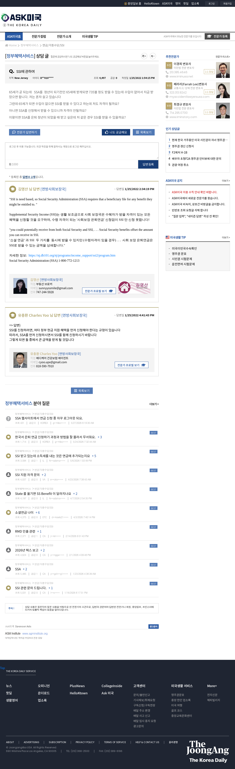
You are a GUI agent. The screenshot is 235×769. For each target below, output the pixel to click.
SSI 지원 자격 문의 (27, 474)
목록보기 (143, 132)
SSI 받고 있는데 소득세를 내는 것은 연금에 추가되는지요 (52, 455)
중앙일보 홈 (132, 3)
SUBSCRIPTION (58, 742)
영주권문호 (177, 695)
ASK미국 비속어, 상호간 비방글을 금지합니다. (198, 204)
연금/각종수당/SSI (53, 45)
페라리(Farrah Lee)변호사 (190, 84)
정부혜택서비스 (29, 45)
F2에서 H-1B (179, 152)
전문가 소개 (64, 36)
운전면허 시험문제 (183, 264)
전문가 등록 (217, 36)
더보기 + (154, 404)
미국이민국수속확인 (184, 248)
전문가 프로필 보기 (99, 291)
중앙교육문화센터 (181, 716)
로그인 (211, 3)
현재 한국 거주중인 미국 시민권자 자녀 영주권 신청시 (202, 140)
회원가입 (228, 3)
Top (2, 668)
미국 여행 (176, 705)
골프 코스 (176, 710)
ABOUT (10, 742)
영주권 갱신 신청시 (183, 146)
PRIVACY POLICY (85, 742)
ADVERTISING (32, 742)
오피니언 (44, 685)
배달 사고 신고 (141, 716)
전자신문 (212, 695)
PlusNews (77, 685)
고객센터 (139, 685)
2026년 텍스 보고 (26, 550)
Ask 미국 (108, 693)
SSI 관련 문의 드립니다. (30, 587)
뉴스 (9, 685)
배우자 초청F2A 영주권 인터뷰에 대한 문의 (196, 159)
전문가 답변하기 (24, 132)
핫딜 (186, 3)
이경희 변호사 (182, 64)
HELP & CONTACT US (148, 742)
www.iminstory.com (181, 117)
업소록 (195, 3)
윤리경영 (173, 742)
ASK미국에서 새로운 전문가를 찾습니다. (195, 198)
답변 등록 (148, 164)
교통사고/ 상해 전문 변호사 (188, 88)
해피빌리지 (213, 700)
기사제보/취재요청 (144, 700)
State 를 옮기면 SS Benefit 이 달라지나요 (43, 493)
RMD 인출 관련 (25, 531)
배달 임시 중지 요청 (144, 721)
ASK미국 (167, 3)
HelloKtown (151, 3)
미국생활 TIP (90, 36)
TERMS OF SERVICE (115, 742)
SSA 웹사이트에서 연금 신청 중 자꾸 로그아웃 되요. (49, 418)
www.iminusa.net (179, 76)
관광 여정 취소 (180, 165)
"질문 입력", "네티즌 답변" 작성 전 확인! (195, 216)
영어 (178, 3)
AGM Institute (12, 633)
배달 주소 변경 (141, 710)
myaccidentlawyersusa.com (187, 97)
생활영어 (12, 700)
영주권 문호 (179, 253)
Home (11, 45)
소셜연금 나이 (24, 512)
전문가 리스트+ (223, 56)
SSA (18, 569)
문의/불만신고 (141, 695)
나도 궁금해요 (116, 132)
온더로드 (44, 693)
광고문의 (138, 726)
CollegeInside (112, 685)
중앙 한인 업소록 (181, 700)
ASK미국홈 (14, 36)
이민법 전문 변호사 (184, 68)
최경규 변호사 (182, 104)
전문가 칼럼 (39, 36)
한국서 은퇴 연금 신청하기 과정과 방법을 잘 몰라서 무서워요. (55, 436)
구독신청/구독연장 (144, 705)
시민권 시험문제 (182, 259)
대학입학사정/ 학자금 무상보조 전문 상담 (23, 637)
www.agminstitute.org (35, 633)
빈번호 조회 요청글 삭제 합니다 (190, 210)
